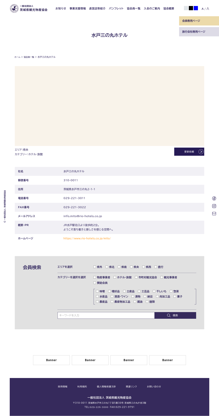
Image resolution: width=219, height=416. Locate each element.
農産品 (102, 302)
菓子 (178, 297)
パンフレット (116, 8)
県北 (110, 267)
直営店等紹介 (97, 8)
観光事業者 (169, 277)
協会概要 (168, 8)
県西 (146, 267)
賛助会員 (101, 283)
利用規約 (82, 387)
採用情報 (62, 387)
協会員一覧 (133, 8)
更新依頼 (186, 152)
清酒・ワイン (119, 297)
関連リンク (131, 387)
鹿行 (159, 267)
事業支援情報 (78, 8)
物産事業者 (102, 277)
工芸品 (143, 291)
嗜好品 (114, 291)
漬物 (136, 297)
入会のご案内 (152, 8)
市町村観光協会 (146, 277)
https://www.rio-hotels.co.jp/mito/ (89, 239)
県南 (122, 267)
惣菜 (174, 291)
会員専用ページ (191, 20)
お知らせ (60, 8)
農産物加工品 (120, 302)
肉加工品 (163, 297)
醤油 (138, 302)
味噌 (100, 291)
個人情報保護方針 (106, 387)
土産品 (129, 291)
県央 (134, 267)
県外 (98, 267)
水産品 (102, 297)
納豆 (148, 297)
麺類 (150, 302)
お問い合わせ (154, 387)
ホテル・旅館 (123, 277)
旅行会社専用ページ (193, 31)
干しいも (160, 291)
